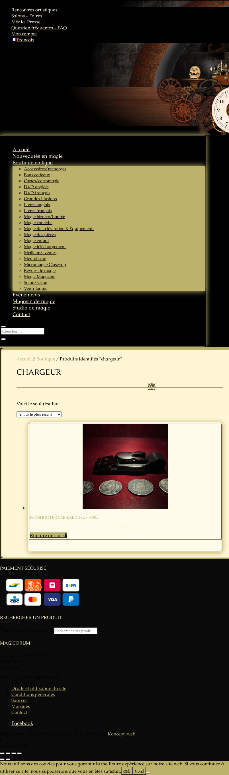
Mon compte (24, 34)
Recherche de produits (30, 630)
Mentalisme (35, 258)
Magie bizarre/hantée (44, 216)
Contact (21, 314)
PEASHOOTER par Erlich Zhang (64, 517)
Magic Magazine (39, 276)
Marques (20, 706)
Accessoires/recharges (45, 168)
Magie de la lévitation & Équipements (59, 228)
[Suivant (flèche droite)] (8, 759)
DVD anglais (36, 186)
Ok (125, 771)
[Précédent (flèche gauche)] (2, 759)
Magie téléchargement (45, 246)
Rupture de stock (47, 535)
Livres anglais (37, 204)
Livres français (38, 210)
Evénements (26, 294)
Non (138, 771)
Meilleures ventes (40, 252)
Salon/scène (35, 282)
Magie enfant (36, 240)
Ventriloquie (35, 288)
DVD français (37, 192)
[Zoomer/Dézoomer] (2, 753)
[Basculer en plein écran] (8, 753)
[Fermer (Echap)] (19, 753)
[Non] (148, 773)
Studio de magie (31, 307)
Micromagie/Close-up (45, 264)
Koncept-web (121, 734)
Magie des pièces (40, 234)
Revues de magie (40, 270)
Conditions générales (33, 694)
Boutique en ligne (33, 162)
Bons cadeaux (37, 174)
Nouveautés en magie (38, 156)
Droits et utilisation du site (38, 688)
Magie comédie (38, 222)
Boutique (45, 359)
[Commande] (39, 414)
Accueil (21, 149)
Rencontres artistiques (34, 10)
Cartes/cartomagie (41, 180)
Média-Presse (25, 22)
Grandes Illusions (40, 198)
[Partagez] (13, 753)
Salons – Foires (26, 16)
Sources (19, 700)
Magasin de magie (34, 301)
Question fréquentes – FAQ (39, 28)
